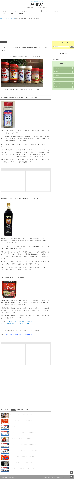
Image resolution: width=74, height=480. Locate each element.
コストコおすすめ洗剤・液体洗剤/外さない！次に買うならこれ (23, 456)
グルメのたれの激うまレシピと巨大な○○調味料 (19, 322)
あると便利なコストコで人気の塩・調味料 (18, 324)
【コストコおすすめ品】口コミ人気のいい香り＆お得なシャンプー (23, 414)
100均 (4, 13)
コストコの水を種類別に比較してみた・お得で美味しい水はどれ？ (23, 462)
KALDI (65, 11)
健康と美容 (63, 72)
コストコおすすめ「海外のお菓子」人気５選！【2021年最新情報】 (24, 450)
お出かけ (14, 11)
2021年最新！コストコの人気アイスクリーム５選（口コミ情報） (23, 426)
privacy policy (4, 477)
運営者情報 (12, 477)
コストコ (46, 11)
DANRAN (37, 4)
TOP (5, 18)
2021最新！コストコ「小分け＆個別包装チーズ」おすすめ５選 (23, 444)
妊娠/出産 (21, 13)
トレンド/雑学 (35, 11)
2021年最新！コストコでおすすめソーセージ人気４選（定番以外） (24, 468)
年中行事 (5, 11)
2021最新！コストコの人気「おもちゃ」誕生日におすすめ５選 (23, 432)
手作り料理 (24, 11)
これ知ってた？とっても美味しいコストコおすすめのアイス (22, 438)
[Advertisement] (37, 30)
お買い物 (63, 69)
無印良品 (56, 11)
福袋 (12, 13)
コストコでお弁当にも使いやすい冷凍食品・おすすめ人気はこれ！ (23, 420)
